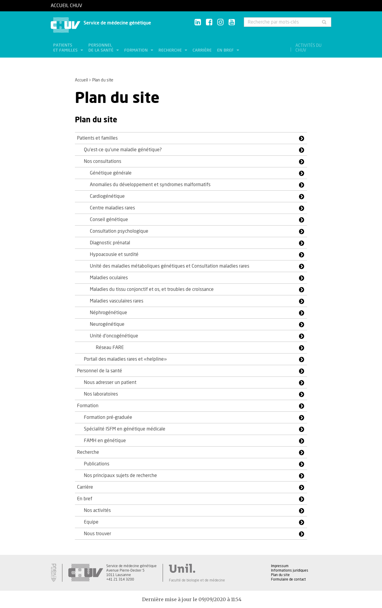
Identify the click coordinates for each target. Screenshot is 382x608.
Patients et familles (66, 48)
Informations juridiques (289, 570)
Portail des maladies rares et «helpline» (125, 359)
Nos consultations (102, 161)
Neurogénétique (107, 324)
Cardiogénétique (107, 196)
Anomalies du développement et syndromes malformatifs (150, 184)
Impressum (280, 566)
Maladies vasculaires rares (116, 301)
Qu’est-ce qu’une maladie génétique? (123, 149)
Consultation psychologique (119, 231)
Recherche (170, 50)
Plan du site (280, 575)
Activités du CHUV (308, 48)
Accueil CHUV (66, 5)
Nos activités (97, 510)
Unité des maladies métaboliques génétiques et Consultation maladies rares (169, 266)
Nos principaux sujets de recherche (120, 475)
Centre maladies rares (112, 208)
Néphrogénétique (108, 312)
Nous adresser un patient (110, 382)
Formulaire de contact (288, 579)
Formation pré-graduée (108, 417)
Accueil (81, 80)
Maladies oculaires (109, 277)
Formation (136, 50)
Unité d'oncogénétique (114, 336)
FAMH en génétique (105, 440)
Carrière (202, 50)
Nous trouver (97, 533)
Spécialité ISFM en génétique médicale (124, 429)
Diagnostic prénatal (110, 242)
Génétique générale (111, 173)
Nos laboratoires (101, 394)
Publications (96, 464)
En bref (226, 50)
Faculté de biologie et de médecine (197, 580)
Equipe (91, 522)
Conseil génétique (109, 219)
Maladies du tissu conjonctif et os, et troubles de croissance (152, 289)
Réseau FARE (110, 347)
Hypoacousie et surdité (114, 254)
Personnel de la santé (101, 48)
